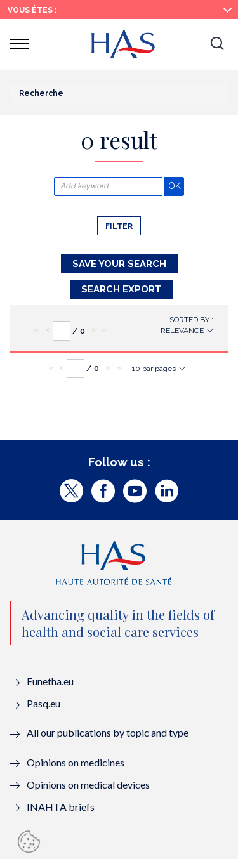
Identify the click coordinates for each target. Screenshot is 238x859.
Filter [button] (119, 226)
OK (176, 185)
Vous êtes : (32, 10)
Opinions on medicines (75, 762)
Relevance (182, 330)
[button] (217, 44)
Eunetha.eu (50, 681)
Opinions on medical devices (88, 784)
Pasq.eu (43, 703)
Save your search (119, 264)
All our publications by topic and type (107, 732)
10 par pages (154, 368)
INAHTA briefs (61, 807)
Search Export (121, 289)
